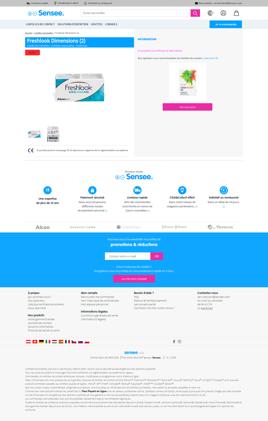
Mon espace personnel (95, 304)
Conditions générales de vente (99, 315)
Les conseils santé (145, 304)
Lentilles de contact (40, 323)
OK (157, 256)
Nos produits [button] (36, 315)
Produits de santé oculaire (44, 330)
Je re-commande (225, 24)
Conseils (111, 24)
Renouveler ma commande (97, 297)
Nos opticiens (36, 300)
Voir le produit (187, 107)
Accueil (28, 33)
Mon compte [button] (89, 293)
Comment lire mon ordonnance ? (154, 308)
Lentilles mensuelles (43, 33)
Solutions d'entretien (41, 326)
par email (207, 308)
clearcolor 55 (211, 58)
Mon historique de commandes (100, 300)
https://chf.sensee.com (37, 380)
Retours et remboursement (150, 300)
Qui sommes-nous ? (39, 297)
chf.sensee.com (118, 387)
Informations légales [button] (94, 312)
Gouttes (96, 24)
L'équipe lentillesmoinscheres (46, 304)
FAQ (136, 297)
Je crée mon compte (134, 279)
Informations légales (93, 319)
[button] (54, 293)
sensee (134, 352)
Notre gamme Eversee (41, 319)
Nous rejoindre (37, 308)
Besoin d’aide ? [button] (144, 293)
